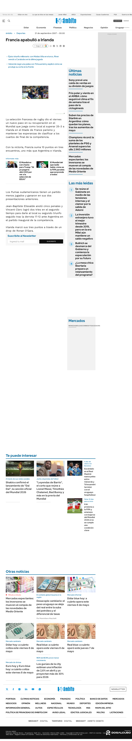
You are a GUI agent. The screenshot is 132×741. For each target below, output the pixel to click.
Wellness (40, 703)
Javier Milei (62, 14)
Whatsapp (40, 689)
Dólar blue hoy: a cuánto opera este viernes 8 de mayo (78, 602)
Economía (41, 27)
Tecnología (74, 708)
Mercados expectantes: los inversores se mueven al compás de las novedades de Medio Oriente (81, 164)
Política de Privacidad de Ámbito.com (26, 712)
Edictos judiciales (81, 712)
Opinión (104, 27)
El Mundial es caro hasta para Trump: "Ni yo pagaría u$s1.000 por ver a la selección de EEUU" (26, 171)
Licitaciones (116, 712)
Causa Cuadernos (102, 14)
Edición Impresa (104, 703)
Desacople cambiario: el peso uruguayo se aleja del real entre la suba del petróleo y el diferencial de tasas (51, 607)
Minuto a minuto (14, 595)
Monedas (72, 326)
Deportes (21, 33)
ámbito (9, 33)
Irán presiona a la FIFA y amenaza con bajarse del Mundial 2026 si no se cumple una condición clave (89, 517)
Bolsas (79, 326)
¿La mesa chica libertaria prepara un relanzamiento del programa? (84, 268)
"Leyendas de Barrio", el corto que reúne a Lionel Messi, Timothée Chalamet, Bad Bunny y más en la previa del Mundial (50, 490)
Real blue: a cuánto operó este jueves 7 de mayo (80, 648)
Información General (18, 708)
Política (72, 27)
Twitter (7, 689)
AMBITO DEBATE (90, 721)
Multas (101, 712)
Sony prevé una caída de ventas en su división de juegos (81, 83)
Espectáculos (55, 708)
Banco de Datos (99, 699)
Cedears (96, 326)
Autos (38, 708)
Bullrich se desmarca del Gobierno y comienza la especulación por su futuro (83, 251)
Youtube (33, 689)
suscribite (117, 20)
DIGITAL (38, 721)
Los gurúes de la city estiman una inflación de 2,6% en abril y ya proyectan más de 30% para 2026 (50, 670)
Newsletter (126, 27)
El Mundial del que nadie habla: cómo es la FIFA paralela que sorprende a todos (57, 168)
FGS (115, 14)
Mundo (71, 703)
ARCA (74, 14)
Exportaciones (86, 14)
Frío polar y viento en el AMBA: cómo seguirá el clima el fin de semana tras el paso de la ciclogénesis (81, 100)
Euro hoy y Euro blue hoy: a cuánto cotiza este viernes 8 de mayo (19, 669)
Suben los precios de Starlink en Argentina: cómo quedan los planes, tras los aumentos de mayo (81, 123)
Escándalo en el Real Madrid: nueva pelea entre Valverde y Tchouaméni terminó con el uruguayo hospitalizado (90, 481)
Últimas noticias (30, 699)
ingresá (126, 20)
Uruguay (119, 27)
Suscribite (51, 241)
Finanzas (57, 27)
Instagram (19, 689)
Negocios (88, 27)
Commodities (87, 326)
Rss (88, 708)
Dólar (26, 27)
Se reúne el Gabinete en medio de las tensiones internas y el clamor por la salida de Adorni (83, 199)
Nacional (56, 703)
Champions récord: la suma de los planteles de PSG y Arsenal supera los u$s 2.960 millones (81, 143)
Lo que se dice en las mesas (42, 14)
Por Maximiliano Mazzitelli (46, 618)
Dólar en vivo (22, 14)
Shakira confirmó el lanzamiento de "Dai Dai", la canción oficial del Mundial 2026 (18, 487)
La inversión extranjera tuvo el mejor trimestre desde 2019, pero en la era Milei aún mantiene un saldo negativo (84, 226)
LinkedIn (26, 689)
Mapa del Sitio (103, 708)
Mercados (118, 699)
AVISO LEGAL (59, 712)
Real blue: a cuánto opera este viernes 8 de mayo (50, 648)
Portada (11, 699)
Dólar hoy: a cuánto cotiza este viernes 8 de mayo (20, 648)
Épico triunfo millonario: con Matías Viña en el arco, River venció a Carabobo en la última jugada (33, 58)
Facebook (13, 689)
